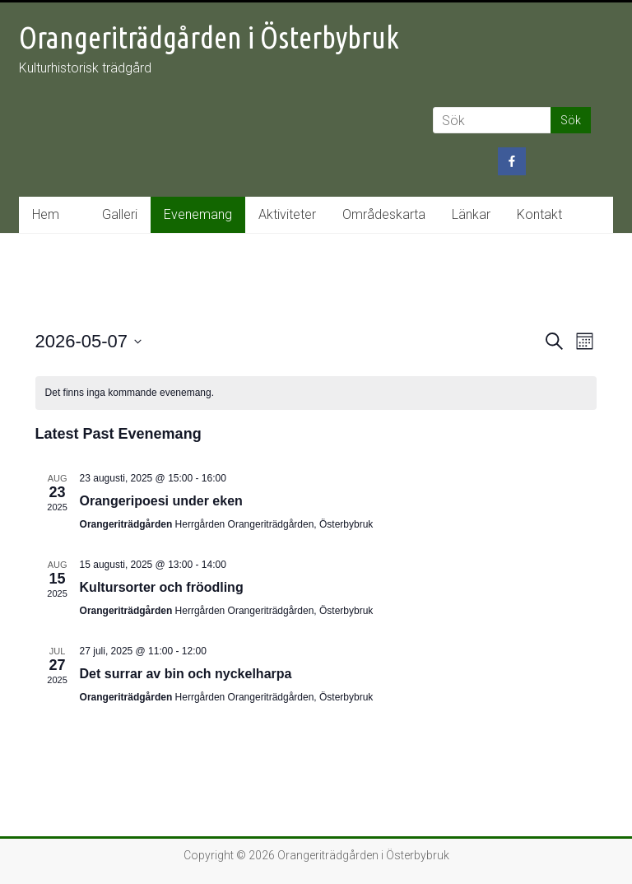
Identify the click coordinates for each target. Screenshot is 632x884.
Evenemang (198, 214)
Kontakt (539, 214)
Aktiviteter (287, 214)
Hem (45, 214)
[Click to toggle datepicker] (88, 341)
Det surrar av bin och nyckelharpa (186, 674)
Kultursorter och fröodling (162, 587)
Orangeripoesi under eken (161, 501)
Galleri (119, 214)
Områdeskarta (383, 214)
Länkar (471, 214)
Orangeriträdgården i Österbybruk (209, 37)
